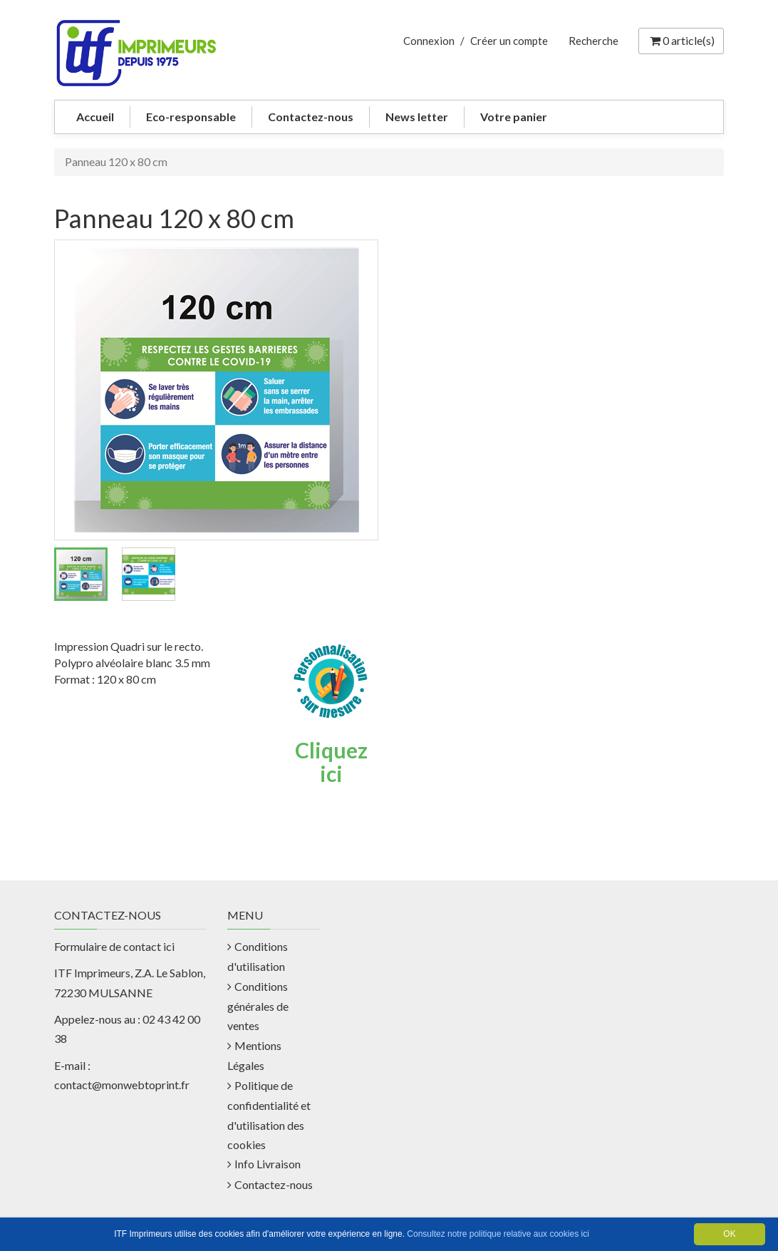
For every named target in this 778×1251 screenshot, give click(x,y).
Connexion (429, 40)
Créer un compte (509, 40)
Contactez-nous (310, 116)
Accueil (95, 116)
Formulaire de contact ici (114, 946)
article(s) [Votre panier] (681, 40)
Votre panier (513, 116)
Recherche (593, 40)
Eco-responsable (191, 116)
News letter (416, 116)
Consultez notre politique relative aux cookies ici (497, 1234)
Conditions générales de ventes (258, 1006)
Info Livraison (267, 1163)
